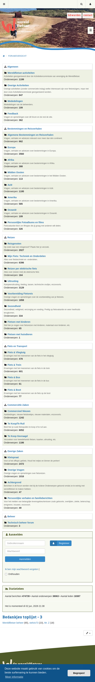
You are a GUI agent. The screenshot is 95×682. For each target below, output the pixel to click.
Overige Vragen (16, 470)
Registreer (59, 543)
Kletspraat (13, 457)
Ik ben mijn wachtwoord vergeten (21, 569)
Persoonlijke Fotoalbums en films (26, 222)
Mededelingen (15, 101)
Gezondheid (14, 306)
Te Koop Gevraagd (18, 436)
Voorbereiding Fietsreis (20, 293)
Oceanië (12, 210)
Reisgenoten (14, 243)
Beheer (11, 516)
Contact (87, 15)
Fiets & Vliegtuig (16, 352)
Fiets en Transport (17, 346)
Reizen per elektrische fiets (22, 268)
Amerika (12, 197)
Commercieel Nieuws (19, 411)
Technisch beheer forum (21, 522)
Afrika (11, 160)
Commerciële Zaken (18, 405)
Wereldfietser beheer (13, 622)
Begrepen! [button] (79, 673)
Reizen (11, 237)
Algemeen (12, 66)
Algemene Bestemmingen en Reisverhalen (30, 135)
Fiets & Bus (14, 377)
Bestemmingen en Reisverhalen (24, 128)
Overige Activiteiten (18, 85)
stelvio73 (33, 622)
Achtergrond (14, 482)
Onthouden (12, 574)
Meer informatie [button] (14, 677)
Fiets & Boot (14, 390)
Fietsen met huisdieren (20, 334)
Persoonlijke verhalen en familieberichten (30, 498)
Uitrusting (13, 281)
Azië (10, 185)
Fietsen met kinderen (19, 322)
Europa (11, 147)
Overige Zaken (15, 451)
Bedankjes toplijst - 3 (22, 617)
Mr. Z (46, 622)
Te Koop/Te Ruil (16, 423)
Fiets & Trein (14, 365)
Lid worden (74, 15)
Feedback (13, 113)
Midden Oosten (16, 172)
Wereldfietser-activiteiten (21, 73)
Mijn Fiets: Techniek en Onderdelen (27, 256)
